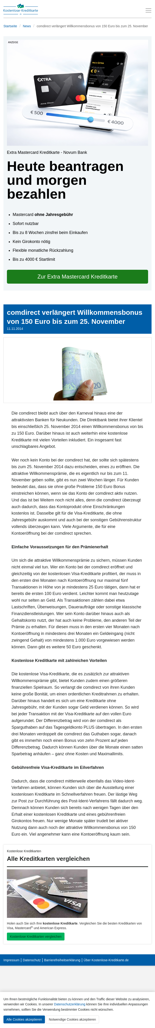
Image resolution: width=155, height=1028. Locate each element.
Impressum (11, 960)
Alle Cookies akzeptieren (24, 1019)
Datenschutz (32, 960)
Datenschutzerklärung (69, 1004)
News (27, 26)
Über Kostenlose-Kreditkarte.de (106, 960)
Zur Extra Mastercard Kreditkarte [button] (77, 276)
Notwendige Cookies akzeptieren (72, 1019)
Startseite (10, 26)
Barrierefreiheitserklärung (62, 960)
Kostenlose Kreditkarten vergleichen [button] (35, 936)
